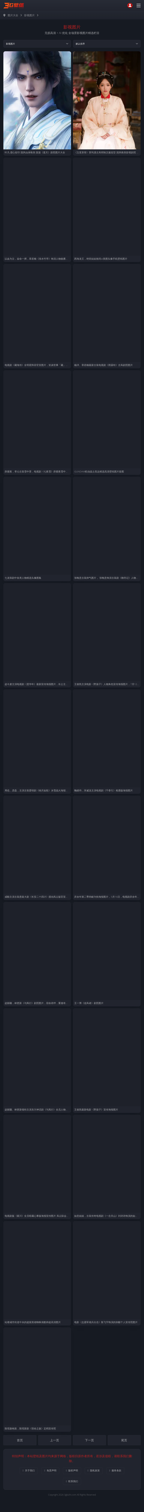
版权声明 (71, 1472)
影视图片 (29, 15)
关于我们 (22, 1472)
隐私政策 (96, 1472)
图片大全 (13, 15)
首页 (20, 1441)
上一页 (54, 1441)
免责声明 (47, 1472)
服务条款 (121, 1472)
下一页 (89, 1441)
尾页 (124, 1441)
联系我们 (71, 1483)
